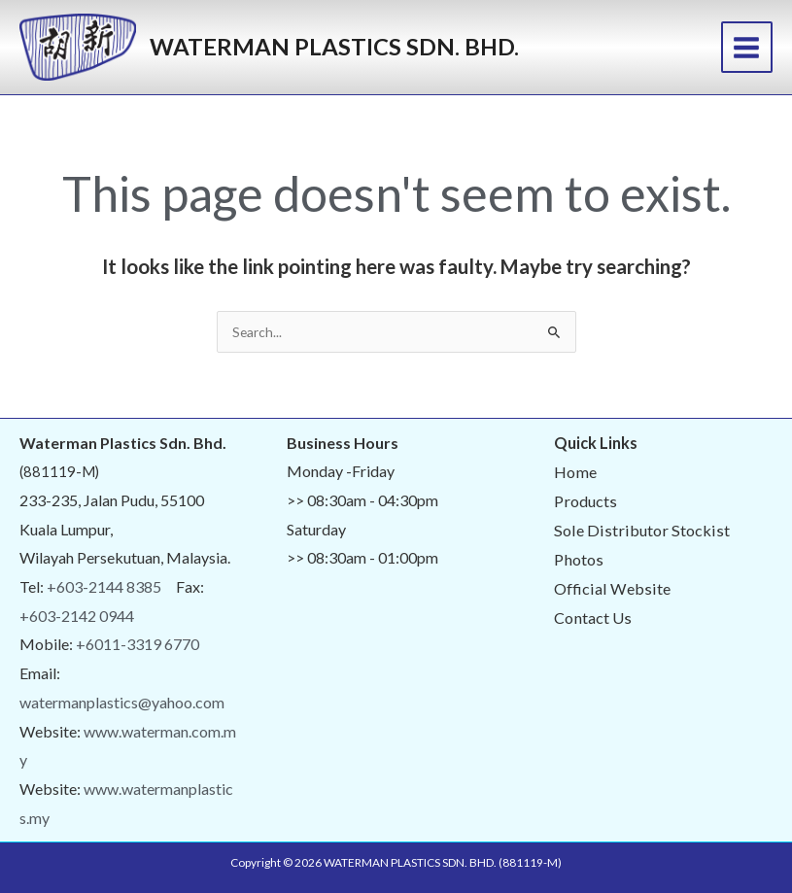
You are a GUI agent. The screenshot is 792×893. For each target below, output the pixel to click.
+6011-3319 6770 (137, 644)
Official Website (612, 588)
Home (575, 472)
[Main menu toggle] (747, 47)
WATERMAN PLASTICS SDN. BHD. (334, 46)
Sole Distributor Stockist (642, 530)
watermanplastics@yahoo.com (121, 702)
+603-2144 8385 (104, 586)
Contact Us (593, 617)
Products (585, 501)
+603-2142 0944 (76, 615)
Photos (578, 559)
